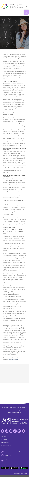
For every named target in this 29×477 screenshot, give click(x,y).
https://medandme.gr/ (13, 359)
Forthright (25, 473)
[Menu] (27, 6)
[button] (26, 12)
